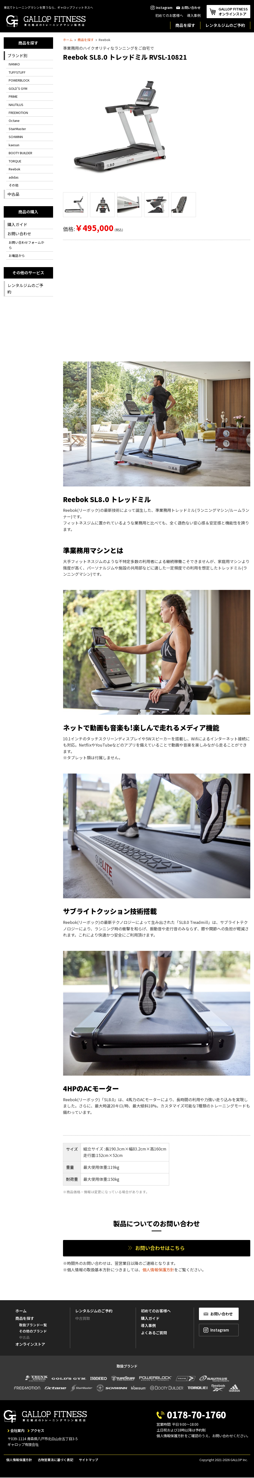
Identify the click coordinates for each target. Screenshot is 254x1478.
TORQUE (15, 161)
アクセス (37, 1430)
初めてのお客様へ (169, 15)
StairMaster (17, 128)
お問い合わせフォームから (26, 245)
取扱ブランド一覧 (33, 1324)
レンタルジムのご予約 (225, 25)
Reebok (14, 169)
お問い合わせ (188, 7)
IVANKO (14, 64)
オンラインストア (30, 1344)
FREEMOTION (18, 112)
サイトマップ (88, 1459)
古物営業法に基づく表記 (55, 1459)
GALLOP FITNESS (228, 11)
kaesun (14, 145)
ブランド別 (17, 55)
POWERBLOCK (19, 80)
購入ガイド (17, 224)
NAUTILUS (16, 104)
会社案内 (17, 1430)
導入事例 (194, 15)
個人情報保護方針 (158, 1270)
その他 (13, 185)
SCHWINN (16, 136)
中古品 (13, 194)
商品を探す (185, 25)
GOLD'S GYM (18, 88)
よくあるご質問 (154, 1332)
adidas (14, 177)
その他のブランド (33, 1331)
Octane (14, 120)
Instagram (161, 7)
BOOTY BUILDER (20, 152)
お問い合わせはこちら (159, 1247)
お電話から (17, 255)
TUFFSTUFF (17, 72)
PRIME (13, 96)
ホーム (68, 39)
